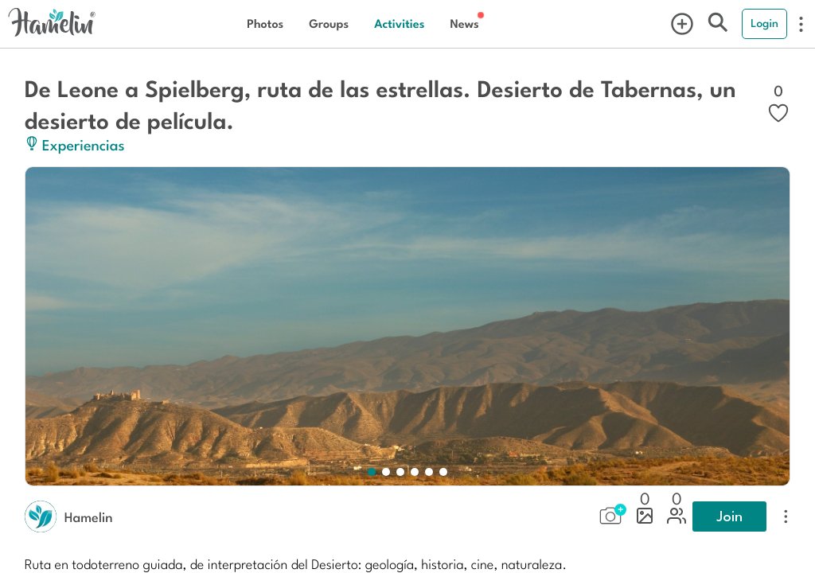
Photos (265, 23)
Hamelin (88, 516)
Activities (399, 23)
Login (764, 23)
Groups (329, 23)
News (464, 23)
